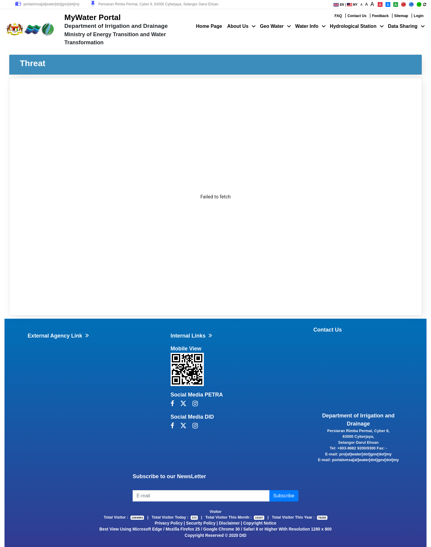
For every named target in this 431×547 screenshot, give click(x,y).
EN (338, 4)
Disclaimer (229, 523)
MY (352, 4)
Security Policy (201, 523)
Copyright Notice (259, 523)
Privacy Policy (169, 523)
